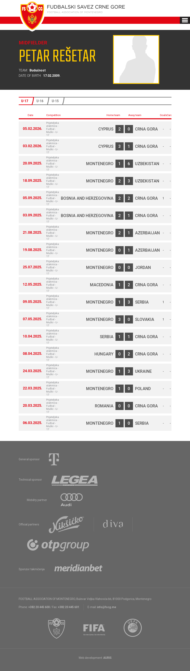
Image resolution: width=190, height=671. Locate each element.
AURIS (107, 657)
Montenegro (99, 163)
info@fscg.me (106, 607)
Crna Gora (146, 129)
